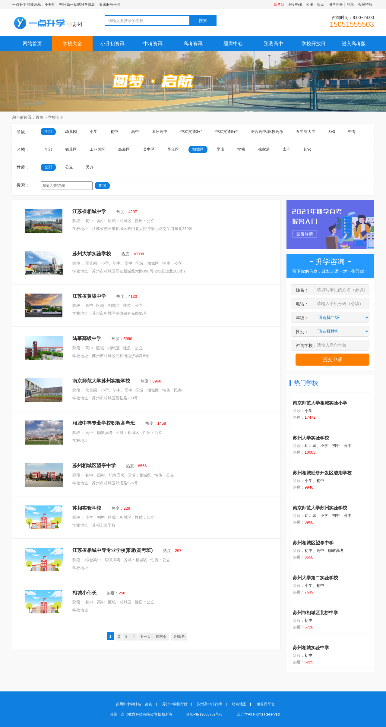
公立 (69, 167)
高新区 (124, 149)
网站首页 (32, 43)
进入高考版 (354, 43)
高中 (135, 131)
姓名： (302, 290)
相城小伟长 (84, 592)
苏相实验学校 (86, 508)
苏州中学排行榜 (175, 704)
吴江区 (173, 149)
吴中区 (149, 149)
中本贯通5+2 (226, 131)
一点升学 (240, 714)
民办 (89, 167)
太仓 (286, 149)
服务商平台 (266, 704)
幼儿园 (71, 131)
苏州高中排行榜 (209, 704)
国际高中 (159, 131)
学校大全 (72, 43)
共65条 (179, 636)
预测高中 (273, 43)
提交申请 (332, 359)
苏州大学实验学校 (91, 253)
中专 (352, 131)
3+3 (331, 131)
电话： (302, 303)
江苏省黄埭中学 (89, 296)
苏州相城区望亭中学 (94, 465)
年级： (302, 317)
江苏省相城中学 (89, 211)
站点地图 (239, 704)
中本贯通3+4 (191, 131)
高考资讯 (193, 43)
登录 (350, 4)
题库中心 (233, 43)
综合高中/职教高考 (267, 131)
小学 (93, 131)
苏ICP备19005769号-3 (204, 714)
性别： (302, 331)
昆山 (220, 149)
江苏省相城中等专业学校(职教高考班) (112, 550)
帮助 (320, 4)
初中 (114, 131)
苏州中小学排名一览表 (134, 704)
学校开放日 (314, 43)
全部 (48, 131)
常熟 (241, 149)
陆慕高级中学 (86, 338)
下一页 (145, 636)
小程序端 (294, 4)
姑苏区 (71, 149)
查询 (102, 185)
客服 (309, 4)
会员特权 (365, 4)
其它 (307, 149)
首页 (39, 117)
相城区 (198, 149)
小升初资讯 (112, 43)
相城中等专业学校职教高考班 (103, 423)
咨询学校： (306, 345)
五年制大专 (305, 131)
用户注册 (335, 4)
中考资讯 (153, 43)
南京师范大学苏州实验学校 (101, 380)
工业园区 (97, 149)
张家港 (264, 149)
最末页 (161, 636)
